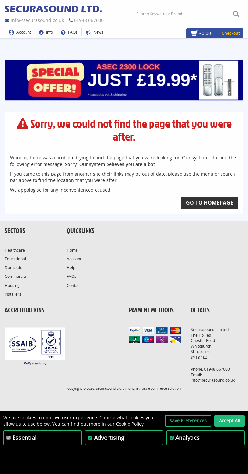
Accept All (229, 421)
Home (72, 250)
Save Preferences (188, 421)
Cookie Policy (130, 424)
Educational (15, 259)
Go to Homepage (209, 202)
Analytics (187, 437)
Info (46, 32)
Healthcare (15, 250)
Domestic (13, 267)
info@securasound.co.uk (37, 20)
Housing (12, 285)
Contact (74, 285)
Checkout (231, 33)
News (94, 32)
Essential (24, 437)
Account (20, 32)
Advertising (109, 437)
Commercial (16, 276)
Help (71, 267)
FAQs (69, 32)
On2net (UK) (137, 388)
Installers (13, 294)
